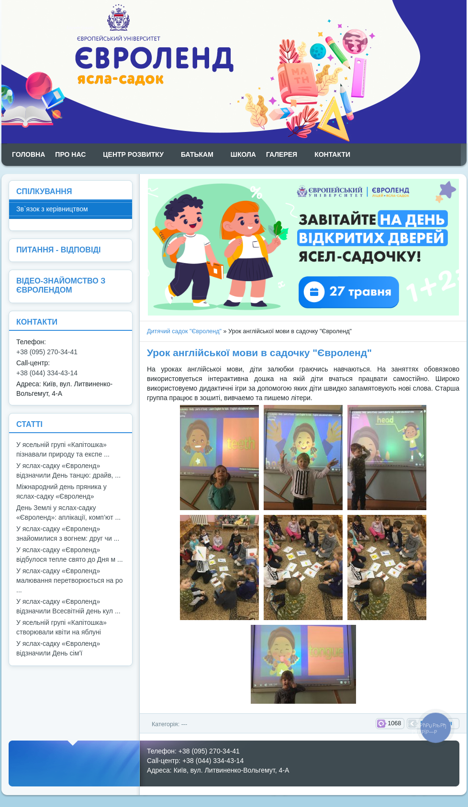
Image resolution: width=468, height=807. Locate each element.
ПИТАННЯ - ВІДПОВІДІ (58, 249)
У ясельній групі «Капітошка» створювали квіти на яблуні (61, 627)
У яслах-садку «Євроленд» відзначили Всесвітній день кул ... (68, 606)
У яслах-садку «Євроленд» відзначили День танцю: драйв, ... (68, 470)
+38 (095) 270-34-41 (47, 352)
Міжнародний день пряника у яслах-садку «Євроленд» (61, 491)
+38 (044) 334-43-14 (47, 373)
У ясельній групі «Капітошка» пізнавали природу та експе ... (63, 449)
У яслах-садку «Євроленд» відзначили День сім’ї (58, 648)
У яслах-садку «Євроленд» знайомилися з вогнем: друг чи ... (67, 533)
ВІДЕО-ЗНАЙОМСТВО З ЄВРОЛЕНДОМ (60, 285)
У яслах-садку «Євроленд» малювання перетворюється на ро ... (69, 580)
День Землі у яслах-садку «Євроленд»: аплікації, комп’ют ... (68, 512)
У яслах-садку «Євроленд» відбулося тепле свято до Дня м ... (69, 554)
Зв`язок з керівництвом (52, 209)
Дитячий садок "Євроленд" (184, 331)
